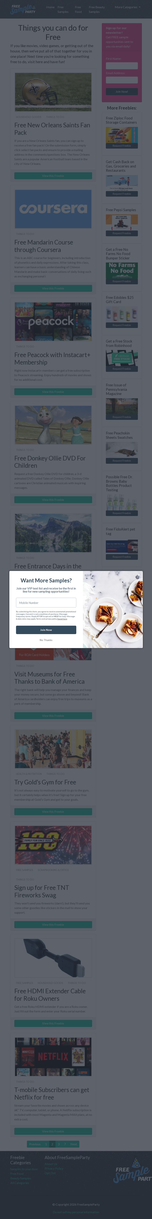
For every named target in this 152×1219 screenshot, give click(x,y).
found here (62, 619)
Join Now (46, 629)
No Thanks (46, 640)
